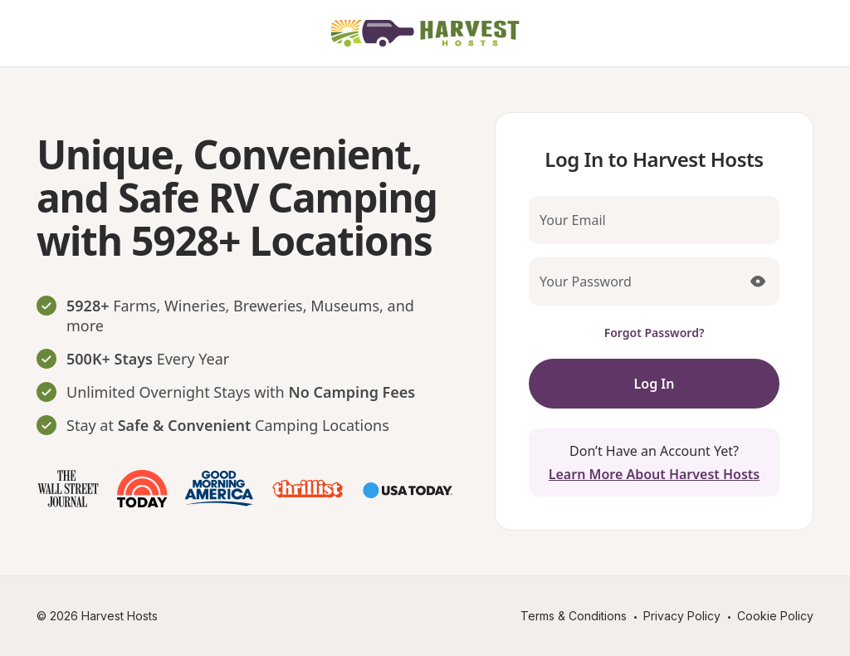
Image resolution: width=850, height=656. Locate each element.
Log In (654, 384)
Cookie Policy (775, 616)
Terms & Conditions (573, 616)
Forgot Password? (654, 332)
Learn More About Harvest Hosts (654, 474)
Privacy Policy (682, 616)
